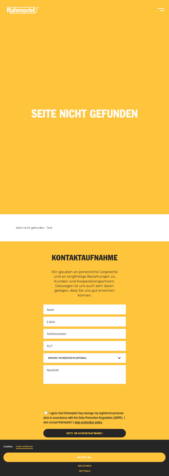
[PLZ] (84, 346)
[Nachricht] (84, 374)
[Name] (84, 309)
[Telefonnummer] (84, 334)
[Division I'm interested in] (84, 358)
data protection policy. (89, 422)
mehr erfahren (24, 446)
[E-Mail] (84, 322)
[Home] (23, 12)
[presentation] (84, 396)
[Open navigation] (161, 11)
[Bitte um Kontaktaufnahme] (84, 433)
